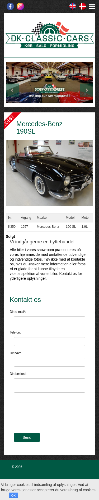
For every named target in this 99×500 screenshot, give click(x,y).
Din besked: (18, 374)
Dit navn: (16, 353)
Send (27, 437)
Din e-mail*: (18, 312)
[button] (12, 82)
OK (13, 495)
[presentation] (54, 416)
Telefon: (15, 332)
